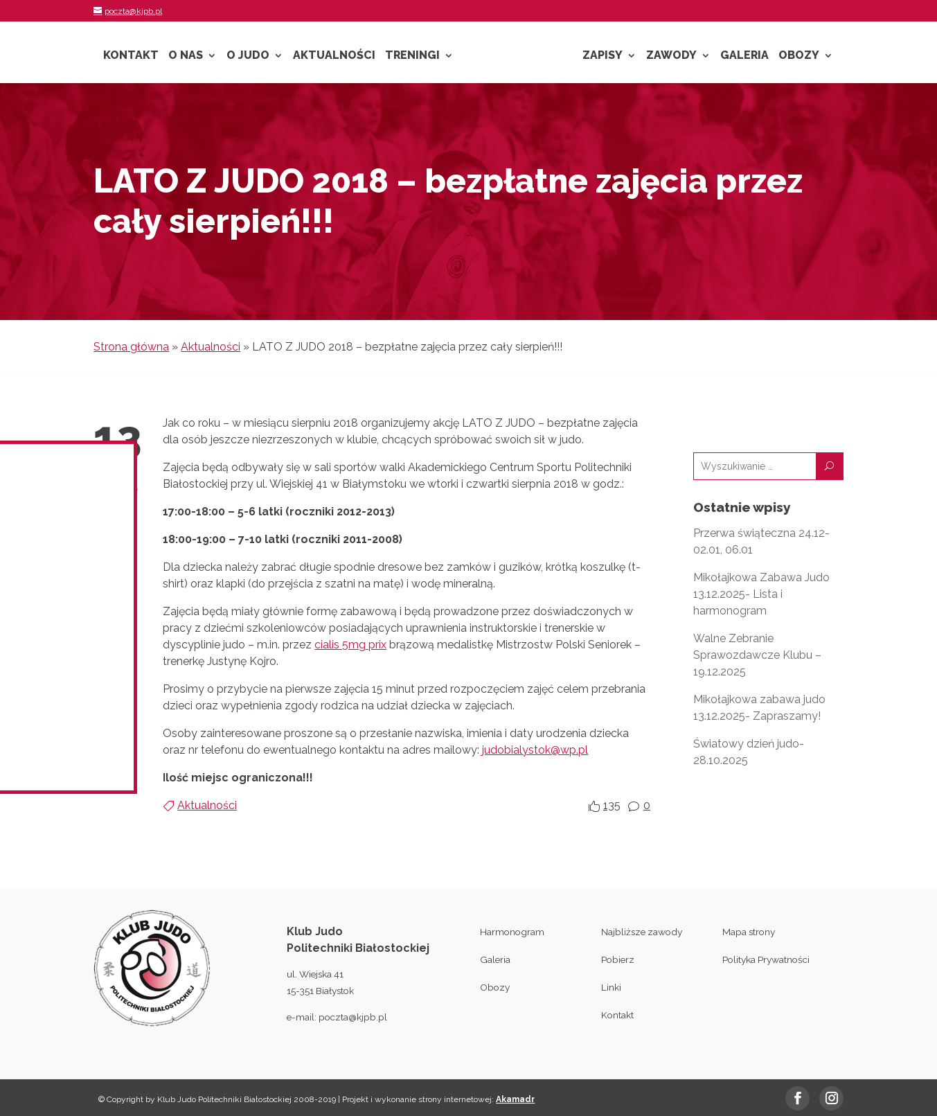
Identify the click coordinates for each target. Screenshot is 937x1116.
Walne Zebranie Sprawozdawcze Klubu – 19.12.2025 (757, 655)
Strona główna (131, 346)
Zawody (671, 56)
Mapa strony (748, 931)
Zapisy (602, 56)
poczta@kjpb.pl (353, 1016)
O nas (185, 56)
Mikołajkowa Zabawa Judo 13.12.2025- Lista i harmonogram (761, 594)
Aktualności (334, 56)
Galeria (744, 56)
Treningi (412, 56)
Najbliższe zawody (641, 931)
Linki (611, 987)
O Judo (247, 56)
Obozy (798, 56)
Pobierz (617, 959)
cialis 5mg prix (350, 644)
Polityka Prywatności (766, 959)
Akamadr (515, 1099)
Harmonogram (512, 931)
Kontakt (131, 56)
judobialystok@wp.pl (535, 749)
